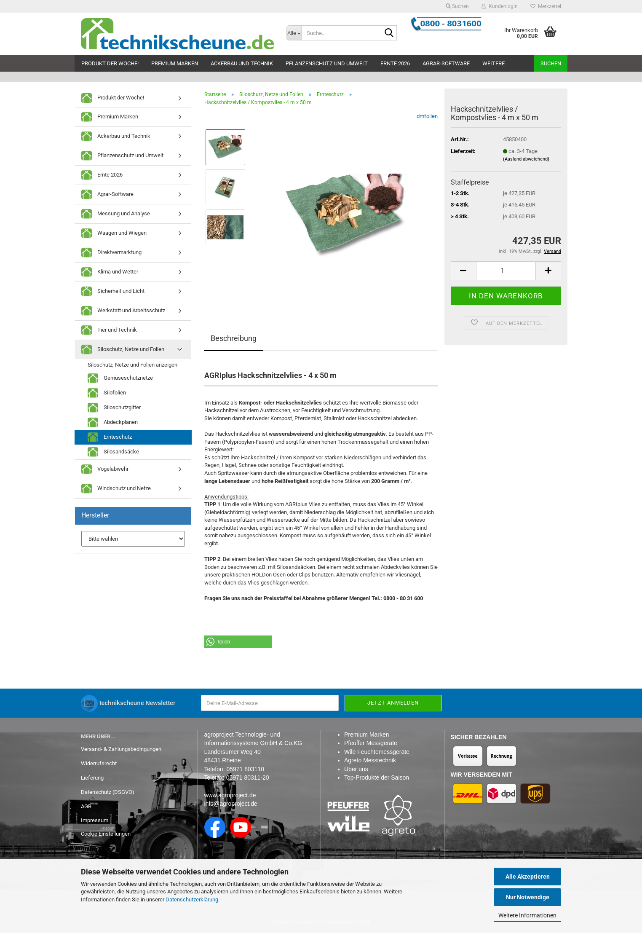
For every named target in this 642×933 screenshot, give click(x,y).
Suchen (550, 63)
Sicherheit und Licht (112, 291)
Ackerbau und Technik (242, 63)
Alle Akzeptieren (528, 876)
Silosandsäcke (113, 452)
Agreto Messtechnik (370, 760)
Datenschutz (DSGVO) (107, 792)
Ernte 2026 (395, 63)
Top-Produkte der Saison (376, 777)
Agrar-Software (446, 63)
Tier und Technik (109, 330)
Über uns (356, 769)
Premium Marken (174, 63)
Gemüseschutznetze (120, 378)
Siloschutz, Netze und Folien (122, 349)
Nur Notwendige (527, 897)
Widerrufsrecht (99, 763)
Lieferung (92, 778)
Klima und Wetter (109, 272)
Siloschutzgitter (114, 407)
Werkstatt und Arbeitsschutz (123, 311)
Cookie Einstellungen (106, 834)
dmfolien (427, 116)
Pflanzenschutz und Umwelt (327, 63)
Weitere (493, 63)
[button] (463, 270)
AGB (86, 806)
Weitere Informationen (527, 915)
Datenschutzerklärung (192, 899)
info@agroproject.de (230, 803)
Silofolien (107, 393)
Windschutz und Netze (116, 488)
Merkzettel (545, 6)
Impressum (94, 820)
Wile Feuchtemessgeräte (376, 751)
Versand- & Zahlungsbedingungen (121, 749)
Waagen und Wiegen (114, 233)
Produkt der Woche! (110, 63)
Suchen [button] (457, 6)
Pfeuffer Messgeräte (370, 743)
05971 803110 (245, 769)
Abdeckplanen (113, 422)
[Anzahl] (506, 270)
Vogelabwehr (104, 469)
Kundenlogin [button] (499, 6)
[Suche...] (294, 32)
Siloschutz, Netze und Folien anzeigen (132, 365)
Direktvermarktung (111, 252)
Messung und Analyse (115, 214)
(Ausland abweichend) (526, 159)
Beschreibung (234, 338)
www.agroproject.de (230, 795)
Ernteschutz (110, 437)
